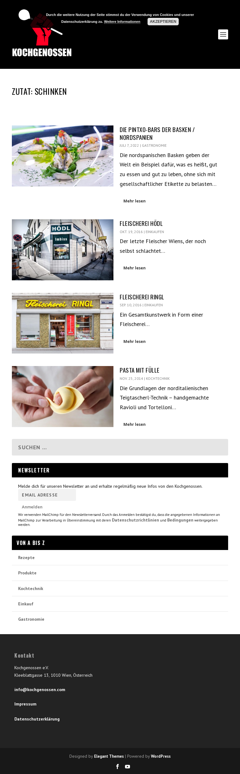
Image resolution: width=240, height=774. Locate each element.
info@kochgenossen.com (39, 689)
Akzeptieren (163, 21)
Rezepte (26, 557)
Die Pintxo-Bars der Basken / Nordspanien (157, 133)
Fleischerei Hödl (141, 223)
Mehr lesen (134, 201)
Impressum (25, 704)
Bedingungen (180, 520)
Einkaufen (155, 231)
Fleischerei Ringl (142, 296)
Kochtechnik (158, 378)
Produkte (27, 573)
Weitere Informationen (122, 21)
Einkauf (25, 604)
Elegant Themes (109, 756)
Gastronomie (154, 145)
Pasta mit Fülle (140, 369)
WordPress (161, 756)
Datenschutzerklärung (37, 719)
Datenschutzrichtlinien (135, 520)
